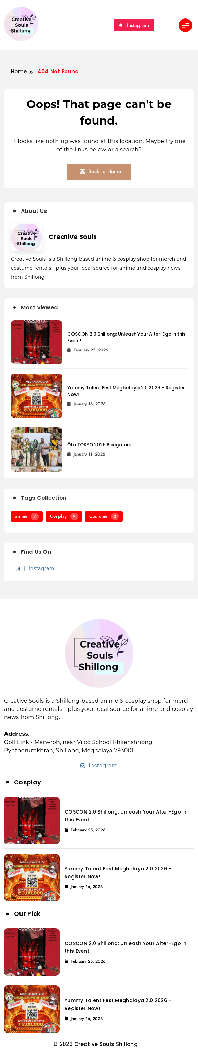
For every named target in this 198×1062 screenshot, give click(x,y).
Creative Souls (73, 236)
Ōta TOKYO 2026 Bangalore (99, 445)
